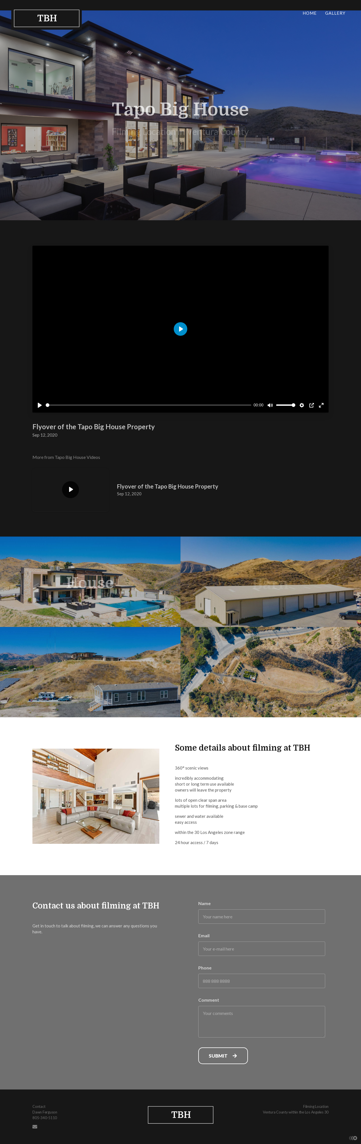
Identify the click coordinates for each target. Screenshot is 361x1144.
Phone (205, 967)
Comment (208, 1000)
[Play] (39, 405)
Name (204, 903)
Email (204, 935)
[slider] (148, 405)
